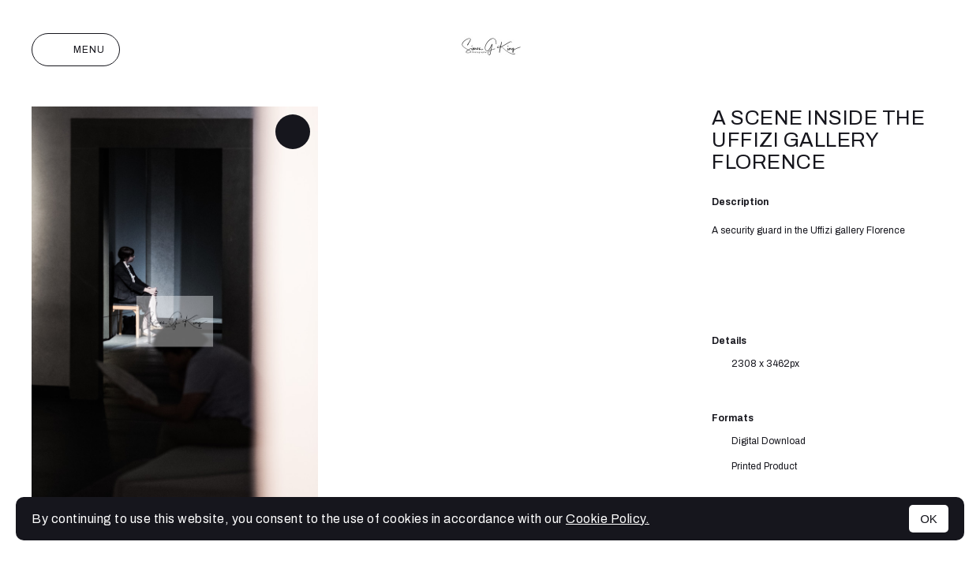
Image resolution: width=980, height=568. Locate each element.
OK (928, 518)
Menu (76, 49)
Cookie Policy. (607, 518)
